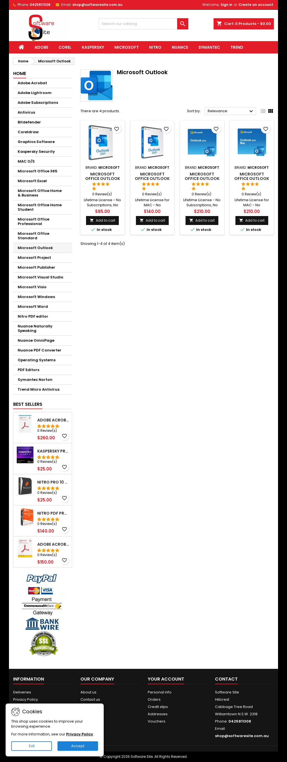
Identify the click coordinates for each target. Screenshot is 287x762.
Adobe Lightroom (35, 92)
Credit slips (158, 706)
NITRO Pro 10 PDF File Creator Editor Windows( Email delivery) (53, 482)
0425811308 (40, 4)
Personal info (160, 692)
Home (19, 73)
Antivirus (26, 112)
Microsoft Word (33, 306)
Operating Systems (36, 360)
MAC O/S (26, 161)
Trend (236, 47)
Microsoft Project (34, 257)
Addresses (158, 714)
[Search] (143, 23)
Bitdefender (29, 122)
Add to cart (102, 220)
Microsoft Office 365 (37, 171)
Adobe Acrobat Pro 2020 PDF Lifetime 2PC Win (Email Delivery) (53, 420)
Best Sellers (27, 404)
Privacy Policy (25, 699)
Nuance (180, 47)
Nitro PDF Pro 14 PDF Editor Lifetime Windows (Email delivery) (53, 513)
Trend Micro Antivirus (38, 389)
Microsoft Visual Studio (40, 277)
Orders (154, 699)
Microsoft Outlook (35, 247)
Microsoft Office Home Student (40, 207)
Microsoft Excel (32, 181)
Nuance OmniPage (36, 340)
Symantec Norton (35, 379)
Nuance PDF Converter (39, 350)
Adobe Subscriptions (38, 102)
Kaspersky (93, 47)
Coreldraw (28, 132)
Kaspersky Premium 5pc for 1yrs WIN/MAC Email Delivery (53, 451)
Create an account (256, 4)
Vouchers (156, 721)
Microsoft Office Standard (33, 236)
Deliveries (22, 692)
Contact (226, 679)
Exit (31, 746)
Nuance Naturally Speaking (35, 328)
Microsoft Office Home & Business (40, 193)
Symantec (209, 47)
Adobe (41, 47)
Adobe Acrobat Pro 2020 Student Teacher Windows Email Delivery (53, 544)
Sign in (226, 4)
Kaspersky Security (36, 151)
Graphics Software (36, 141)
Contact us (90, 699)
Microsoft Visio (32, 287)
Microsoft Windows (36, 296)
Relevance (231, 111)
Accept (77, 746)
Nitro (155, 47)
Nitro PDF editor (33, 316)
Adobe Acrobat (32, 83)
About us (88, 692)
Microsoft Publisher (36, 267)
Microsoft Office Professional (33, 221)
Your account (166, 679)
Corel (65, 47)
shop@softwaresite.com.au (97, 4)
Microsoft (126, 47)
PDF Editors (28, 369)
